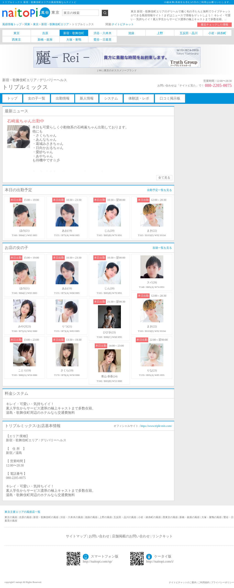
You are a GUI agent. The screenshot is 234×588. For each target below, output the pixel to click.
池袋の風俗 (91, 517)
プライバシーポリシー (222, 582)
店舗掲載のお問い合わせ (131, 536)
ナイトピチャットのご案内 (182, 582)
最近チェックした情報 (214, 24)
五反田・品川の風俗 (125, 517)
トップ (12, 98)
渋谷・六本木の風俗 (72, 517)
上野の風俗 (106, 517)
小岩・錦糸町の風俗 (150, 517)
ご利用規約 (203, 582)
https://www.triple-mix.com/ (156, 426)
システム (111, 98)
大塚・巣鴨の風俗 (211, 517)
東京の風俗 (11, 517)
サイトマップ (76, 536)
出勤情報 (63, 98)
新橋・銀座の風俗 (189, 517)
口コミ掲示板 (170, 98)
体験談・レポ (138, 98)
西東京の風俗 (170, 517)
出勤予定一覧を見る (159, 190)
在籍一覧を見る (162, 247)
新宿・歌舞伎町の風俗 (46, 517)
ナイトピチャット (123, 24)
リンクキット (162, 536)
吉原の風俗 (25, 517)
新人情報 (87, 98)
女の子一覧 (36, 98)
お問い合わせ (99, 536)
